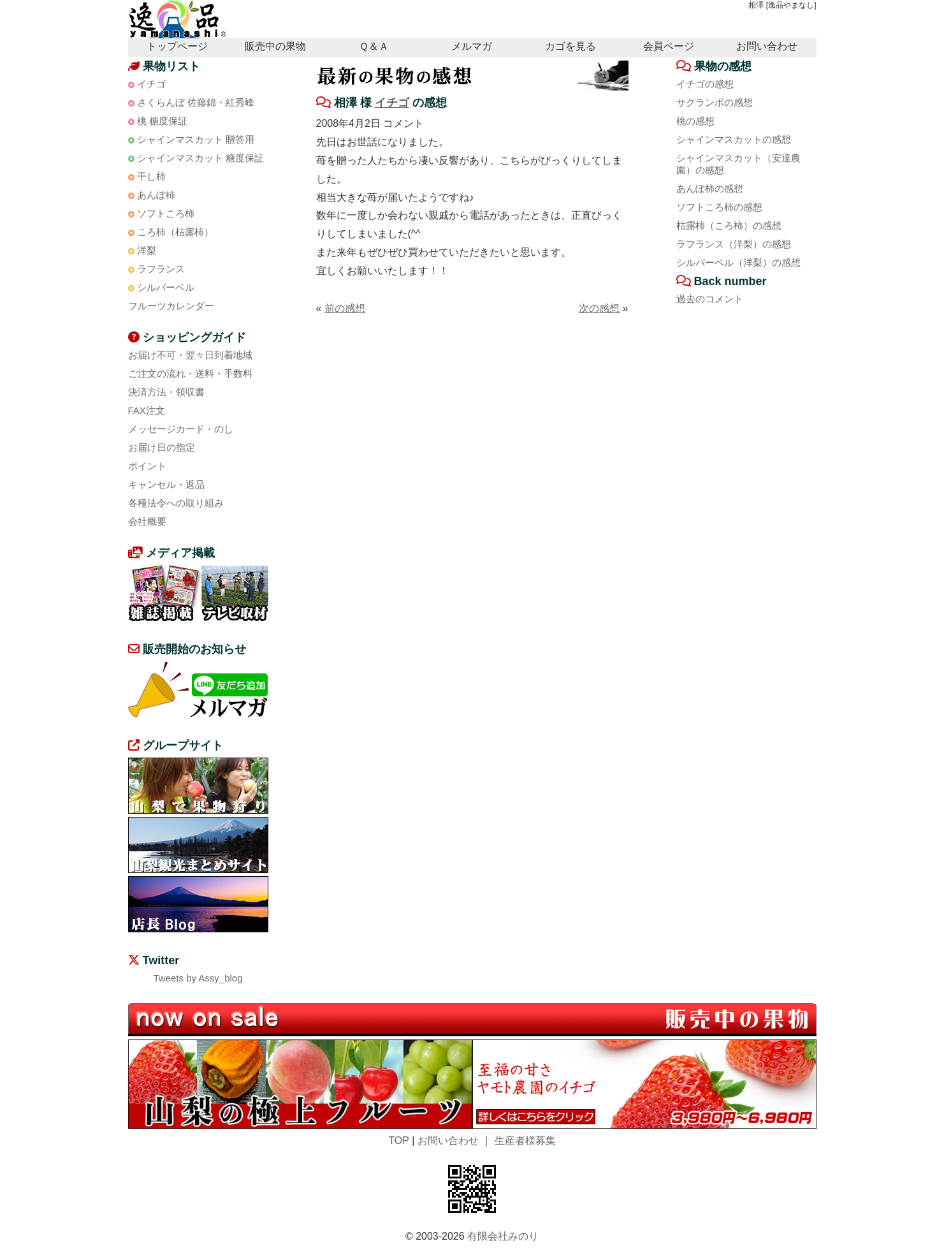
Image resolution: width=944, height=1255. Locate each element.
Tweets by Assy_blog (197, 977)
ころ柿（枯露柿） (175, 231)
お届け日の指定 (161, 447)
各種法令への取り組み (176, 502)
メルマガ (471, 46)
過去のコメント (709, 298)
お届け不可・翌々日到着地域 (190, 354)
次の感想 (599, 308)
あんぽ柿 (156, 194)
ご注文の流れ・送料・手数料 (190, 373)
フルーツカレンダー (171, 305)
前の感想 (344, 308)
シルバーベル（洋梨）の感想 (738, 262)
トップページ (177, 46)
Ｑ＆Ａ (374, 46)
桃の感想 (695, 120)
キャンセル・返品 (166, 484)
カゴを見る (570, 46)
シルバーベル (165, 287)
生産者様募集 (525, 1140)
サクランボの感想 (714, 102)
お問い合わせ (766, 46)
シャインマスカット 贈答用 (195, 139)
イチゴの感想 (705, 83)
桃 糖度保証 (162, 120)
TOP (398, 1140)
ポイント (147, 465)
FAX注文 (146, 410)
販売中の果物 (275, 46)
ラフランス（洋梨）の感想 (733, 244)
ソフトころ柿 (165, 213)
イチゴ (392, 102)
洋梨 (146, 250)
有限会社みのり (503, 1236)
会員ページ (668, 46)
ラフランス (161, 268)
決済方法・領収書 (166, 391)
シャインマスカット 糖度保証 (200, 157)
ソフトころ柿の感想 (719, 207)
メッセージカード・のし (180, 428)
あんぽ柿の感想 (709, 188)
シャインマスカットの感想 (733, 139)
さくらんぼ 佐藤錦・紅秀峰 (195, 102)
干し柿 (151, 176)
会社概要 (147, 521)
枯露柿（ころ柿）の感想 (728, 225)
